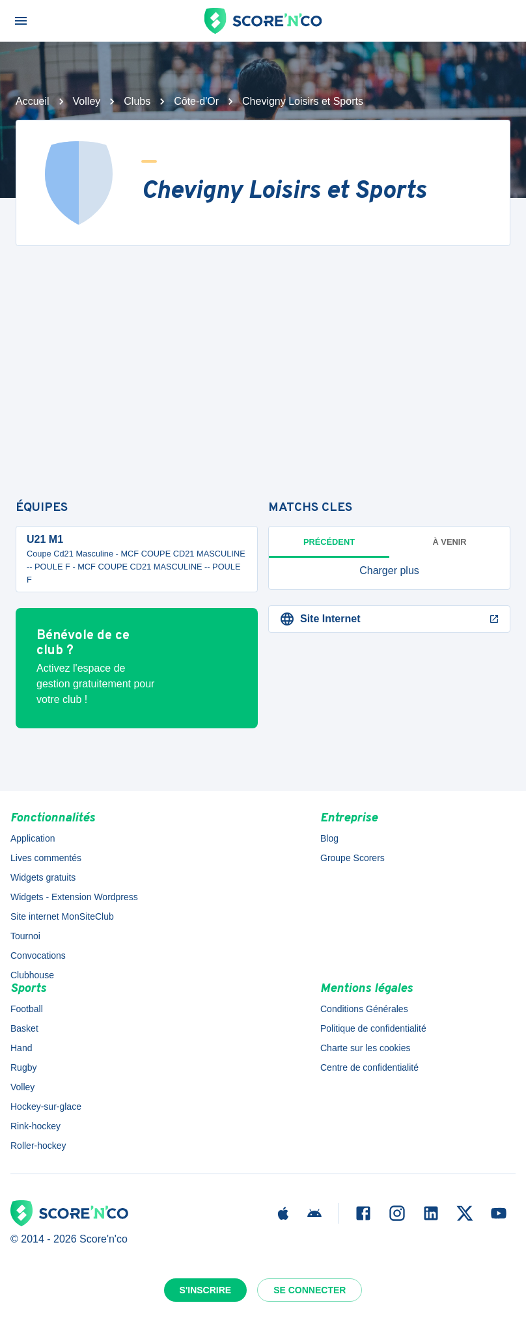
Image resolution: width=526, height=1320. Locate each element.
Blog (329, 838)
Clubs (137, 101)
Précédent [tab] (329, 542)
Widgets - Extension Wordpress (74, 897)
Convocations (38, 955)
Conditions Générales (364, 1009)
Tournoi (25, 936)
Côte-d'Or (196, 101)
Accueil (32, 101)
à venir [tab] (450, 542)
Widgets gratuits (43, 877)
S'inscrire (206, 1290)
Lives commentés (45, 858)
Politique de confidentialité (373, 1028)
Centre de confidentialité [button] (369, 1067)
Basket (24, 1028)
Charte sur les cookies (365, 1048)
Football (26, 1009)
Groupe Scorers (352, 858)
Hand (21, 1048)
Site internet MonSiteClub (62, 916)
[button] (389, 571)
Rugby (23, 1067)
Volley (87, 101)
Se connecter (309, 1290)
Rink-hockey (35, 1126)
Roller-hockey (38, 1145)
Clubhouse (32, 975)
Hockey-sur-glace (45, 1106)
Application (32, 838)
